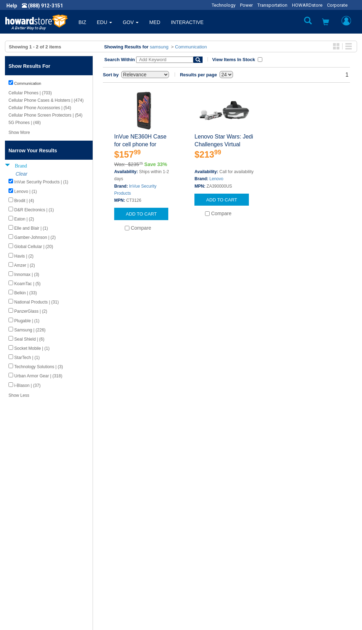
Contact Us (198, 533)
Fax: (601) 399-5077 (296, 561)
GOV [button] (131, 22)
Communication (191, 46)
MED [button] (154, 22)
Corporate (337, 5)
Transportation (272, 5)
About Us (21, 533)
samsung (159, 46)
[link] (247, 612)
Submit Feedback (118, 540)
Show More (19, 132)
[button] (325, 22)
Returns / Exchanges (209, 554)
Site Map (196, 561)
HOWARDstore (307, 5)
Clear (21, 174)
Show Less (18, 395)
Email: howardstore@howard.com (312, 568)
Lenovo (216, 178)
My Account (199, 540)
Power (246, 5)
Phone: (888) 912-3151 (299, 554)
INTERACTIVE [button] (187, 22)
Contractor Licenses (33, 568)
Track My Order (203, 547)
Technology (223, 5)
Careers (20, 547)
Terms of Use (26, 561)
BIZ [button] (82, 22)
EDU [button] (104, 22)
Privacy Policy (26, 554)
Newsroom (23, 540)
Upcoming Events (118, 575)
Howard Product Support (126, 533)
